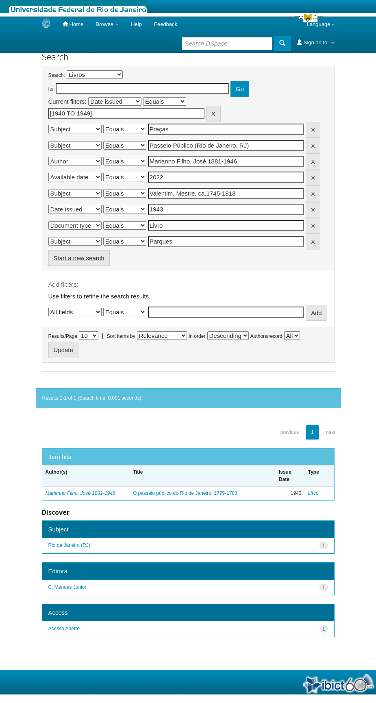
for (51, 89)
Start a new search (79, 258)
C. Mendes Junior (67, 587)
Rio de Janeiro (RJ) (69, 545)
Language (321, 24)
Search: (56, 75)
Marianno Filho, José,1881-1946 (80, 493)
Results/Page (62, 336)
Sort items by (121, 336)
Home (73, 24)
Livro (313, 493)
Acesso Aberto (64, 628)
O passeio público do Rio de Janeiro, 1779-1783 (185, 493)
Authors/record (266, 336)
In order (197, 336)
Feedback (165, 24)
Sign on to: (315, 42)
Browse (107, 24)
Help (136, 24)
